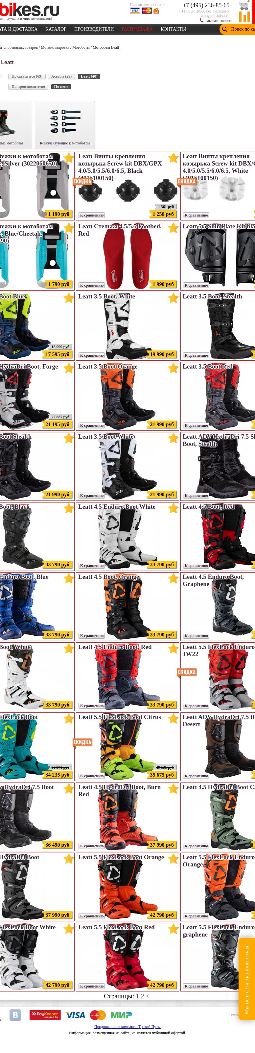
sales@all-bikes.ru (215, 16)
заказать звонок (219, 20)
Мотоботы (81, 47)
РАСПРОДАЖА (137, 28)
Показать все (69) (27, 76)
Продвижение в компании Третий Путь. (127, 1026)
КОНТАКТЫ (173, 28)
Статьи (234, 1015)
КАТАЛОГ (55, 28)
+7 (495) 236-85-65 (206, 5)
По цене (61, 86)
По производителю (28, 86)
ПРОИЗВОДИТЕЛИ (94, 28)
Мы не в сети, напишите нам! (246, 979)
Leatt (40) (89, 76)
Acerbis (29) (61, 76)
